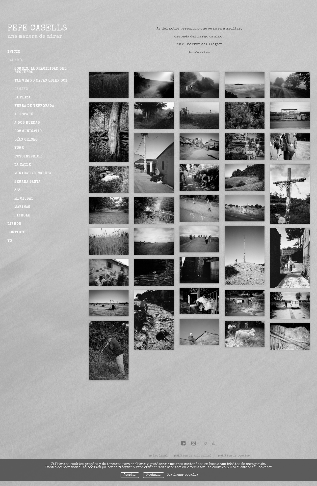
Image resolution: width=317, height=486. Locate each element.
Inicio (13, 52)
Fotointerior (28, 156)
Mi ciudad (23, 199)
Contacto (16, 232)
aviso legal (158, 455)
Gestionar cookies (182, 475)
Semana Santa (27, 182)
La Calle (22, 165)
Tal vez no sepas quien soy (40, 81)
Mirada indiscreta (32, 173)
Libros (14, 224)
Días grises (26, 140)
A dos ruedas (27, 123)
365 (17, 190)
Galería (15, 60)
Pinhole (22, 215)
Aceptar (130, 475)
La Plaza (22, 97)
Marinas (22, 207)
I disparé (23, 114)
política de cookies (234, 455)
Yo (9, 241)
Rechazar (153, 475)
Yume (19, 148)
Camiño (21, 89)
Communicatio (28, 131)
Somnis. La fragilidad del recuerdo (40, 70)
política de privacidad (192, 455)
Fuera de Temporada (34, 106)
